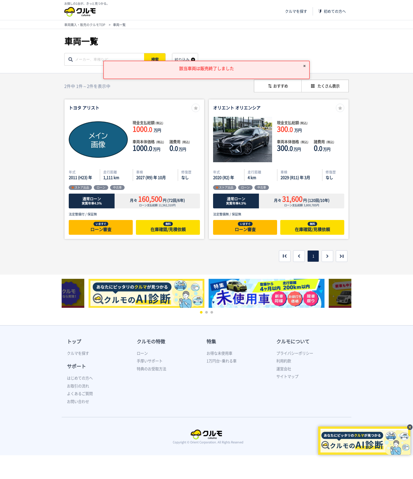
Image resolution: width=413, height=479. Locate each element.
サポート (76, 366)
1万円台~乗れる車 (221, 361)
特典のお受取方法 (151, 369)
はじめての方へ (80, 378)
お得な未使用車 (219, 353)
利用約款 (283, 361)
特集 (211, 341)
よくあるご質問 (80, 393)
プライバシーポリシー (294, 353)
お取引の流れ (78, 386)
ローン (142, 353)
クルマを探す (296, 11)
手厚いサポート (150, 361)
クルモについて (292, 341)
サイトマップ (287, 376)
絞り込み (182, 60)
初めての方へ (335, 11)
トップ (74, 341)
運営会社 (283, 369)
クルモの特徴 (151, 341)
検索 (155, 59)
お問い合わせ (78, 401)
